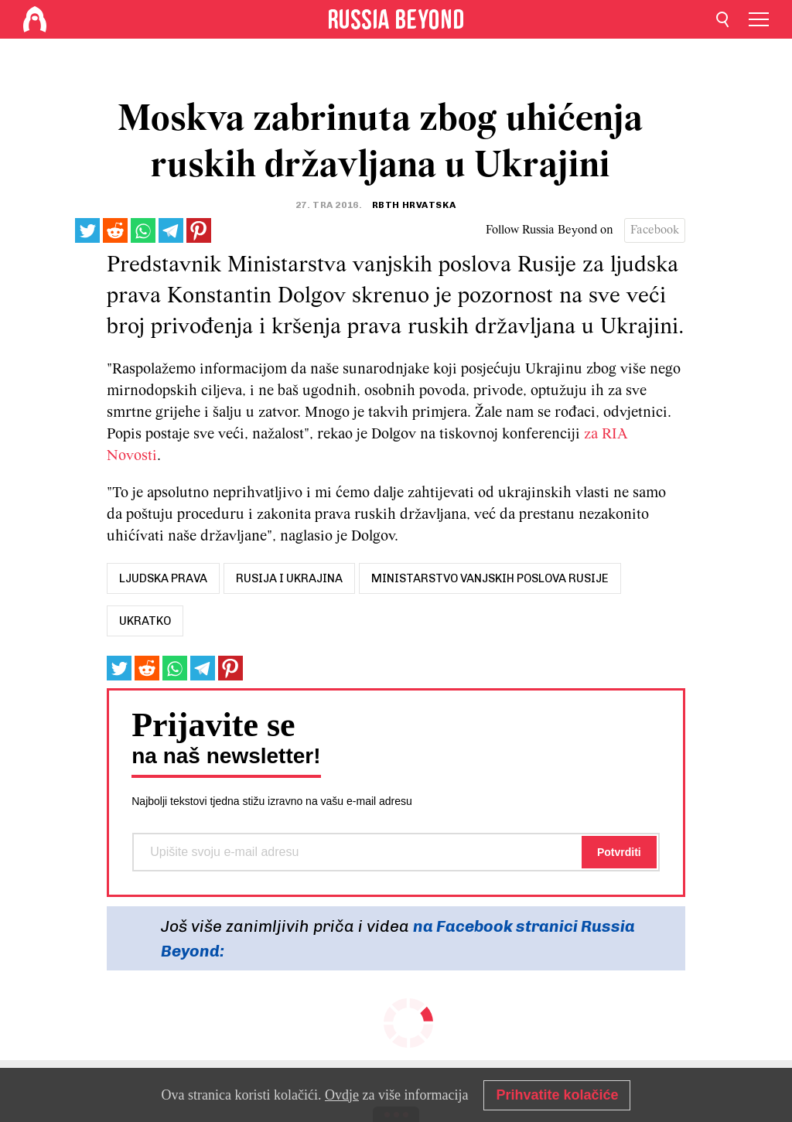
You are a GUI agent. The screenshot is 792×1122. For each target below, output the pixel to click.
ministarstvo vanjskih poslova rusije (490, 578)
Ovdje (342, 1095)
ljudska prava (163, 578)
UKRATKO (145, 621)
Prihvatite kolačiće (557, 1095)
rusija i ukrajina (289, 578)
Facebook (654, 230)
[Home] (34, 19)
